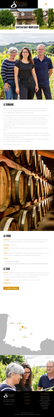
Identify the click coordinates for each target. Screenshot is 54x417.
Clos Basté (45, 408)
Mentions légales (17, 414)
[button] (46, 4)
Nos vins (27, 400)
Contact (27, 403)
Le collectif (27, 397)
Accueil (27, 394)
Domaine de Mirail (45, 405)
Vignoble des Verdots (45, 397)
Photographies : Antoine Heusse (34, 414)
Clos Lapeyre (45, 407)
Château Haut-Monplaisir (44, 400)
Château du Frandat (44, 398)
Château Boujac (45, 402)
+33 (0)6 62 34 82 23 (9, 404)
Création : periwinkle (24, 414)
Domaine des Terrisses (45, 403)
